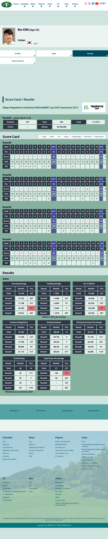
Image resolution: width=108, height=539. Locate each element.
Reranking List (60, 459)
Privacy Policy (60, 511)
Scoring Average (87, 468)
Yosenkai (6, 468)
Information (7, 494)
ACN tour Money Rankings (91, 477)
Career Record (17, 61)
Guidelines (6, 509)
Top (30, 494)
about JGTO (59, 494)
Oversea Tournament (36, 462)
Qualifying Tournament (10, 462)
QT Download (7, 511)
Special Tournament (9, 471)
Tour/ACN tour (8, 459)
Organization (59, 497)
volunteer (58, 506)
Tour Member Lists (61, 465)
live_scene (59, 503)
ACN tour (6, 456)
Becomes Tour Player (62, 500)
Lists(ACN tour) (87, 471)
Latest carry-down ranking (64, 462)
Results (90, 53)
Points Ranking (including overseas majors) (93, 457)
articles (5, 497)
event (31, 503)
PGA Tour (6, 465)
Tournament (33, 500)
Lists (83, 453)
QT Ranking (59, 468)
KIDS (30, 468)
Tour (4, 453)
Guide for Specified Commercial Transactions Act (67, 515)
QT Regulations (8, 506)
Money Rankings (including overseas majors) (93, 462)
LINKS (57, 509)
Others (31, 465)
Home (14, 4)
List (30, 497)
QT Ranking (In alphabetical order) (14, 503)
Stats (54, 53)
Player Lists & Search (62, 453)
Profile (18, 53)
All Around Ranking (88, 465)
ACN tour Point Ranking (90, 474)
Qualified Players (61, 456)
